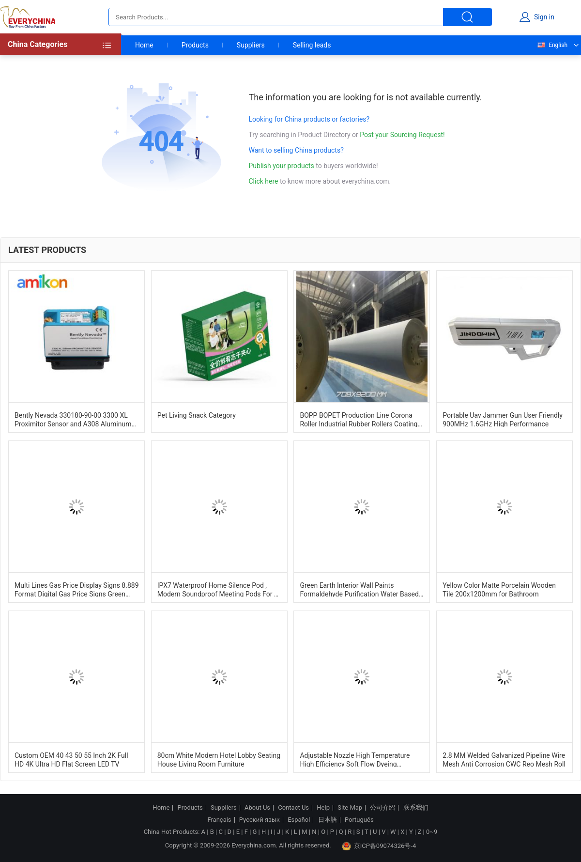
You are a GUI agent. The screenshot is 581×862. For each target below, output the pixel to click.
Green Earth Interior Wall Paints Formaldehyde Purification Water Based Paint (359, 589)
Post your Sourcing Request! (402, 135)
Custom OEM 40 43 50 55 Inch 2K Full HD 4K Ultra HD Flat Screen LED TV (71, 759)
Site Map (349, 808)
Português (359, 820)
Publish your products (282, 166)
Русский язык (259, 820)
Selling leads (312, 45)
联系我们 (415, 808)
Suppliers (251, 45)
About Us (257, 808)
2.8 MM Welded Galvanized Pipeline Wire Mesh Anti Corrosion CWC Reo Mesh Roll (504, 759)
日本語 (327, 820)
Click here (263, 181)
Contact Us (293, 808)
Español (299, 820)
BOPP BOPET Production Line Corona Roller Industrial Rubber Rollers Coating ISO (358, 419)
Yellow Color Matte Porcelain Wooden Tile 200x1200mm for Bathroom (499, 589)
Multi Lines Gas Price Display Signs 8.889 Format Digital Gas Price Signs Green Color (77, 589)
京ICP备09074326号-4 (379, 846)
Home (144, 45)
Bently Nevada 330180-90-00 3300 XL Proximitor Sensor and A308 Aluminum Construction (73, 419)
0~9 (431, 831)
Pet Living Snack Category (196, 415)
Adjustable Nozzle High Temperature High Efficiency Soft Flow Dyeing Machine (355, 759)
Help (323, 808)
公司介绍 (382, 808)
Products (195, 45)
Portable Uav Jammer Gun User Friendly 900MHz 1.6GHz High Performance (503, 419)
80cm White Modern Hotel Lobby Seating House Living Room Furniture (218, 759)
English (551, 45)
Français (219, 820)
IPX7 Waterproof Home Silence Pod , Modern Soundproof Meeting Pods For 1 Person (217, 589)
